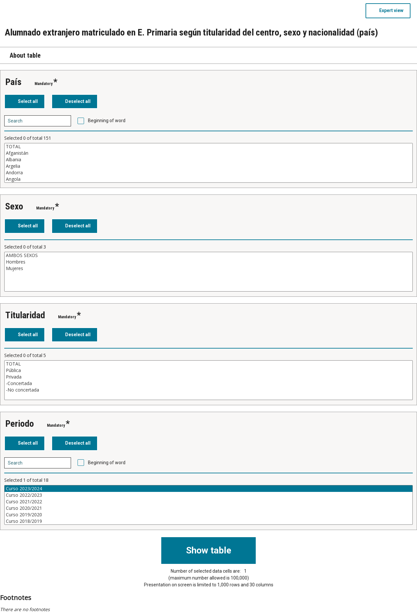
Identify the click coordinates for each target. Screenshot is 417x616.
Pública (208, 370)
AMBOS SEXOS (208, 255)
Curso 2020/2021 (208, 508)
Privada (208, 377)
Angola (208, 179)
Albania (208, 159)
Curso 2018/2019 (208, 521)
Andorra (208, 172)
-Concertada (208, 383)
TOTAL (208, 146)
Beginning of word (106, 120)
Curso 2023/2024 (208, 488)
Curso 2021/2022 (208, 501)
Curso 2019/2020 (208, 514)
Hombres (208, 262)
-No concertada (208, 390)
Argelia (208, 166)
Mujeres (208, 268)
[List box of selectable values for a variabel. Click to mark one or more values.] (208, 163)
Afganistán (208, 153)
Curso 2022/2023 (208, 495)
